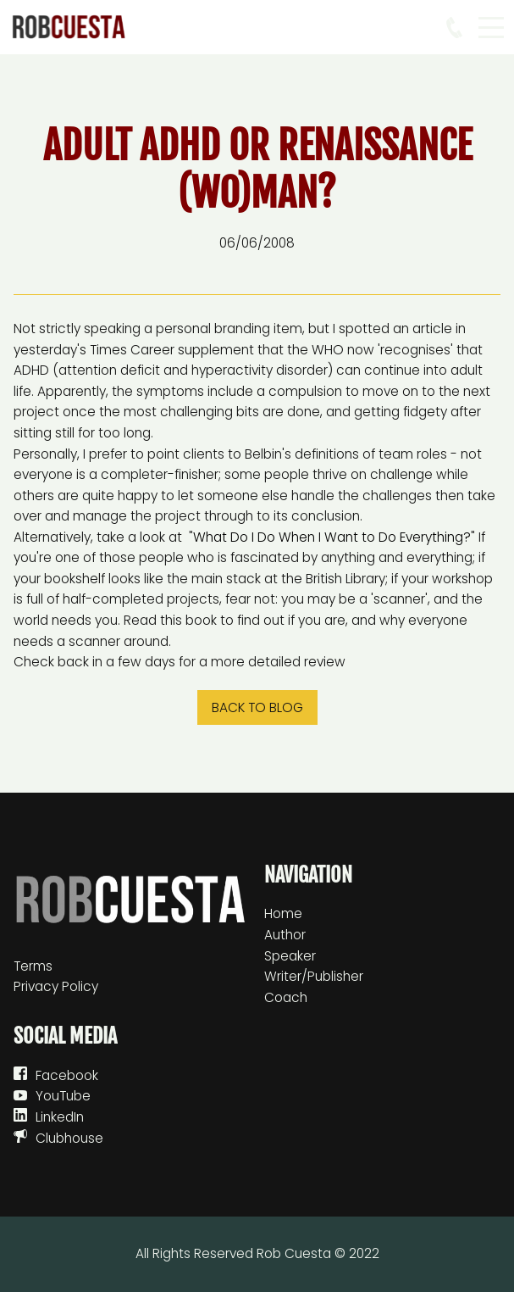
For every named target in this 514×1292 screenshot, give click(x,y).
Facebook (67, 1075)
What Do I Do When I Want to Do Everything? (332, 537)
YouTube (63, 1096)
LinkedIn (60, 1117)
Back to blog (257, 707)
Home (283, 913)
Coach (285, 997)
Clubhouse (69, 1138)
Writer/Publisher (313, 976)
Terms (33, 966)
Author (285, 935)
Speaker (290, 956)
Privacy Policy (56, 986)
